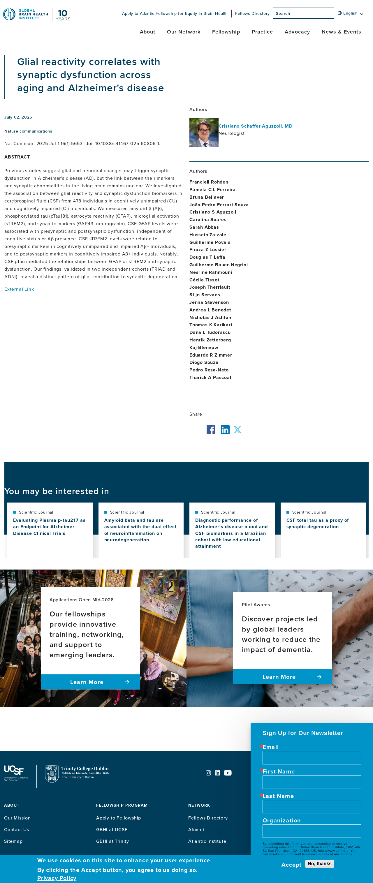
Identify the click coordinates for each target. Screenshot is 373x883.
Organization (282, 820)
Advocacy (297, 31)
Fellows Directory (252, 13)
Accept (291, 865)
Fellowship (226, 31)
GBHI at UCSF (112, 829)
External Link (19, 289)
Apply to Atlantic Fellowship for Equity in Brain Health (175, 13)
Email (271, 747)
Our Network (183, 31)
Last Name (278, 796)
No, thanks (320, 863)
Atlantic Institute (207, 841)
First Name (279, 771)
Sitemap (13, 841)
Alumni (196, 829)
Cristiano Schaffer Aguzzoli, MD (256, 126)
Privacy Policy (56, 878)
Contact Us (16, 829)
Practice (262, 31)
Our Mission (17, 818)
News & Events (341, 31)
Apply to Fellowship (118, 818)
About (147, 31)
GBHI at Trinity (112, 841)
